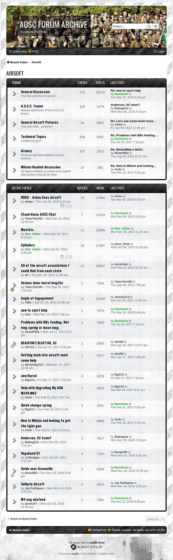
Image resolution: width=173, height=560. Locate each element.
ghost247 (31, 503)
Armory (26, 150)
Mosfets (27, 229)
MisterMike (122, 153)
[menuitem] (33, 51)
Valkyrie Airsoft (33, 484)
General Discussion (35, 91)
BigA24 (30, 380)
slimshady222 (34, 364)
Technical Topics (33, 136)
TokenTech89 (34, 218)
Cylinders (28, 245)
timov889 (31, 473)
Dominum (121, 94)
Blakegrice (122, 108)
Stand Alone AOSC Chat (38, 214)
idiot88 (119, 341)
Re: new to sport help (126, 90)
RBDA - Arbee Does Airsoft (41, 197)
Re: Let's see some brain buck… (133, 121)
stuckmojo (121, 264)
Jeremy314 (122, 297)
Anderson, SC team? (125, 104)
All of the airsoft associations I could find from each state (45, 267)
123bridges (32, 457)
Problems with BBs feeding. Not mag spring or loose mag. (45, 324)
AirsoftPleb (32, 331)
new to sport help (34, 310)
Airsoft (15, 73)
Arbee (119, 124)
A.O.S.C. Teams (32, 106)
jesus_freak (122, 244)
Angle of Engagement (37, 298)
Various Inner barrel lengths (42, 282)
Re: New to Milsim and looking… (134, 166)
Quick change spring (36, 405)
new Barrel (29, 375)
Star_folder (33, 234)
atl (26, 275)
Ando (118, 169)
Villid (28, 302)
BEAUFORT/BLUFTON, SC (39, 342)
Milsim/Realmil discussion (40, 167)
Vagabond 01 (30, 453)
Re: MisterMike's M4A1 (127, 149)
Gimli (28, 397)
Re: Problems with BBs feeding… (134, 135)
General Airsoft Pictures (39, 122)
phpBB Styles (97, 542)
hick (27, 314)
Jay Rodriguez (34, 488)
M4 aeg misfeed (33, 499)
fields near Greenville (37, 468)
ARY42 (29, 347)
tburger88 (121, 452)
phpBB (74, 554)
